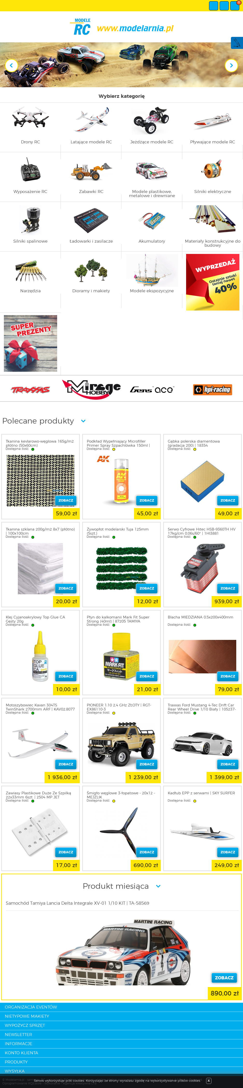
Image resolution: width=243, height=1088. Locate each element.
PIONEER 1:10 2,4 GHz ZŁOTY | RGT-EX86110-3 (119, 707)
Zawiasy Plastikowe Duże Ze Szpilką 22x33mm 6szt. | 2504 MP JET (38, 795)
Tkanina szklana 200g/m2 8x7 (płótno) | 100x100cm (40, 531)
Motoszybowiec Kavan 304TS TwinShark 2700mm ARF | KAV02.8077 (40, 707)
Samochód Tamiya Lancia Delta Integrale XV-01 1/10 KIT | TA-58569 (77, 903)
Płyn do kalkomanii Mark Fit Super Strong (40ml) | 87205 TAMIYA (118, 619)
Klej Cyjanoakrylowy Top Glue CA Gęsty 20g (35, 619)
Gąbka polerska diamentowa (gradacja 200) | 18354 (194, 443)
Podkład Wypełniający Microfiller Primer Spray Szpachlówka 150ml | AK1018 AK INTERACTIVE (118, 445)
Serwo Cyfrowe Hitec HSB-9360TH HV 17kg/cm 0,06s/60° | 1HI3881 (202, 531)
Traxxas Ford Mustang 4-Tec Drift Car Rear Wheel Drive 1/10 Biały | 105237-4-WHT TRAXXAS (202, 709)
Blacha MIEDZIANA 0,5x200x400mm (200, 617)
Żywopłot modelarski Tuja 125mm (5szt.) (118, 531)
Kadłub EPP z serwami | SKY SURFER (201, 793)
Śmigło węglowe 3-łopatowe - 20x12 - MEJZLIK (121, 795)
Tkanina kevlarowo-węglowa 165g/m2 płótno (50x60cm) (40, 443)
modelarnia (122, 27)
